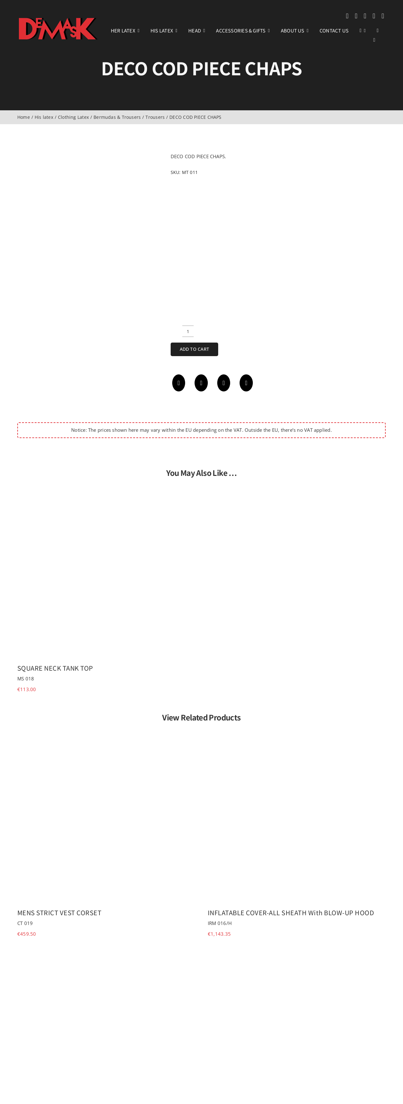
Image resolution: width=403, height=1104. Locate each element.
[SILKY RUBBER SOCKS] (297, 953)
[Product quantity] (188, 331)
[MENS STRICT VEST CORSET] (106, 733)
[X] (201, 383)
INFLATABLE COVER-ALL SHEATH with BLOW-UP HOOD (291, 912)
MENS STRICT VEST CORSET (59, 912)
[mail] (373, 16)
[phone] (383, 16)
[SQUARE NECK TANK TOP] (106, 489)
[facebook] (347, 16)
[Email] (246, 383)
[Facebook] (179, 383)
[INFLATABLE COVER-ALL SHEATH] (106, 953)
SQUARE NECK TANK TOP (55, 668)
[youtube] (365, 16)
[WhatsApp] (224, 383)
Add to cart (194, 349)
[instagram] (356, 16)
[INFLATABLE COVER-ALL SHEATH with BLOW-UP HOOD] (297, 733)
